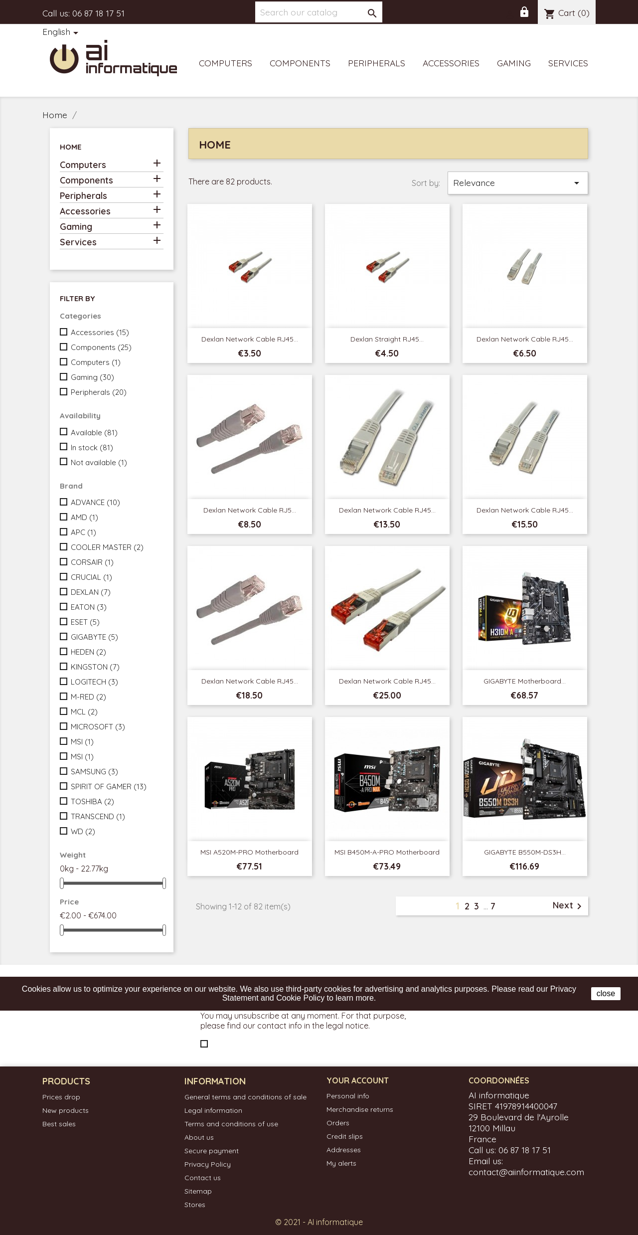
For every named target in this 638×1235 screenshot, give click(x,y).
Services (568, 62)
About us (199, 1137)
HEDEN (88, 652)
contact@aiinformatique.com (526, 1171)
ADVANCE (95, 502)
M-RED (88, 697)
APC (83, 532)
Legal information (213, 1110)
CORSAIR (92, 562)
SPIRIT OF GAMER (109, 786)
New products (65, 1110)
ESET (85, 622)
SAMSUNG (94, 771)
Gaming (514, 62)
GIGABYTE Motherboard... (524, 681)
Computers (225, 62)
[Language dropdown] (62, 32)
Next (569, 905)
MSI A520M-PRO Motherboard (249, 852)
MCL (84, 711)
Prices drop (61, 1096)
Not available (99, 462)
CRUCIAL (91, 577)
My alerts (341, 1163)
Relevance (518, 183)
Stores (194, 1204)
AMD (84, 517)
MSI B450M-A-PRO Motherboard (387, 852)
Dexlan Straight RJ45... (387, 339)
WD (83, 831)
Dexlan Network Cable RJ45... (249, 339)
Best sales (59, 1123)
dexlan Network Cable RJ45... (387, 510)
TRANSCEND (98, 816)
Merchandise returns (359, 1109)
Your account (357, 1080)
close (606, 993)
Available (94, 432)
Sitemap (198, 1191)
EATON (89, 607)
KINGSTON (95, 667)
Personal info (347, 1095)
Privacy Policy (207, 1164)
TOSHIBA (92, 801)
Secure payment (211, 1150)
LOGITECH (94, 682)
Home (70, 147)
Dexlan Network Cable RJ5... (249, 510)
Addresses (343, 1149)
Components (300, 62)
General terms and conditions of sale (245, 1096)
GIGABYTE (94, 637)
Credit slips (344, 1136)
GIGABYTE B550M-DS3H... (525, 852)
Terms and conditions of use (231, 1123)
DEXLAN (91, 592)
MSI (82, 741)
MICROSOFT (98, 726)
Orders (337, 1122)
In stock (92, 447)
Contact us (202, 1177)
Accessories (451, 62)
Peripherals (376, 62)
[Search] (318, 11)
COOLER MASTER (107, 547)
